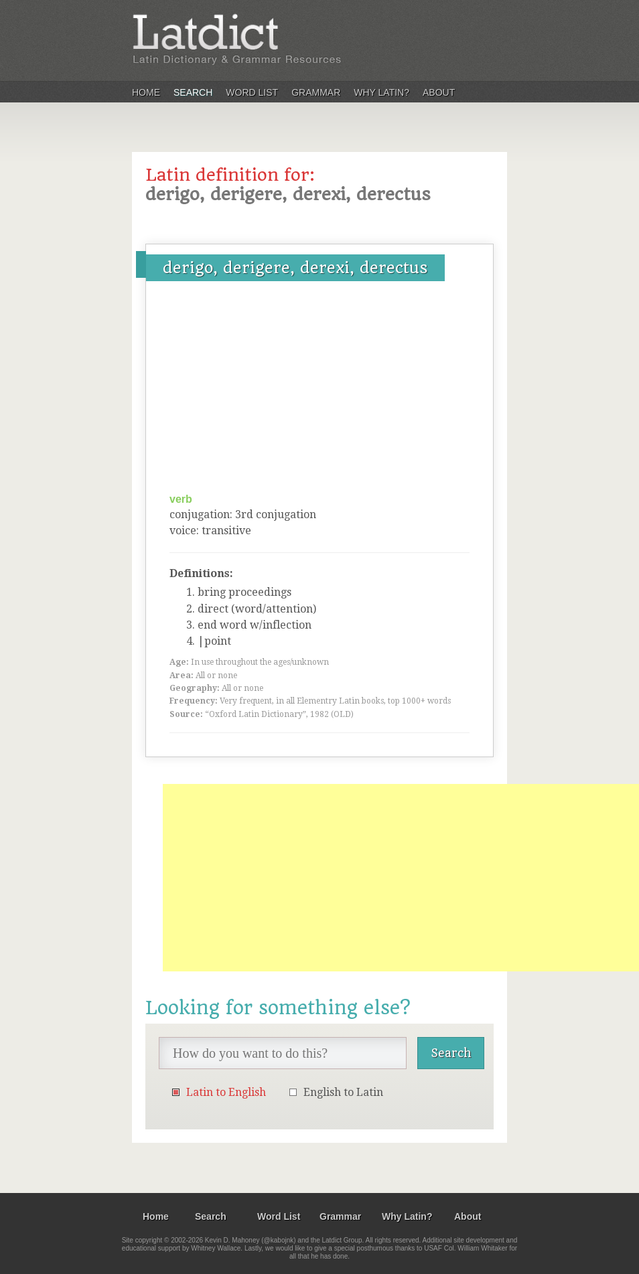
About (439, 92)
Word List (252, 92)
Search (192, 92)
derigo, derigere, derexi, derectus (295, 267)
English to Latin (343, 1092)
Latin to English (226, 1092)
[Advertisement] (319, 391)
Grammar (315, 92)
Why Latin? (381, 92)
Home (146, 92)
